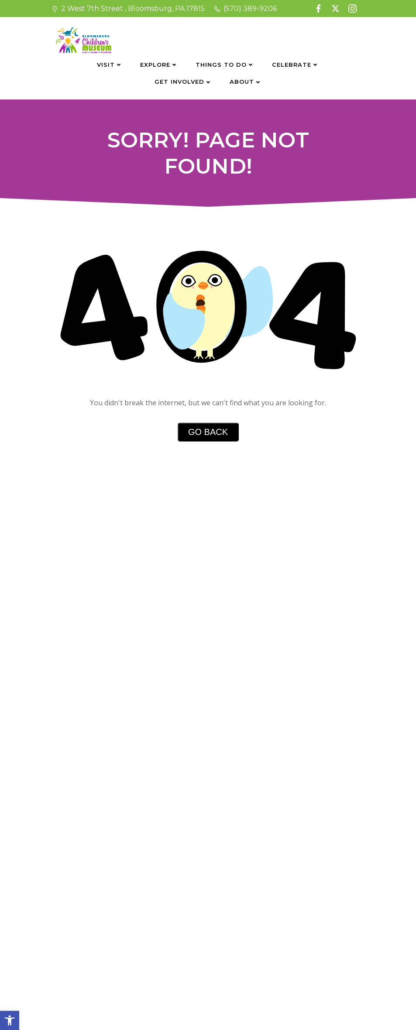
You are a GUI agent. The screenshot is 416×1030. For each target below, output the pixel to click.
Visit (110, 64)
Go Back (208, 432)
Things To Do (225, 64)
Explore (159, 64)
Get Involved (183, 81)
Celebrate (295, 64)
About (246, 81)
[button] (9, 1020)
